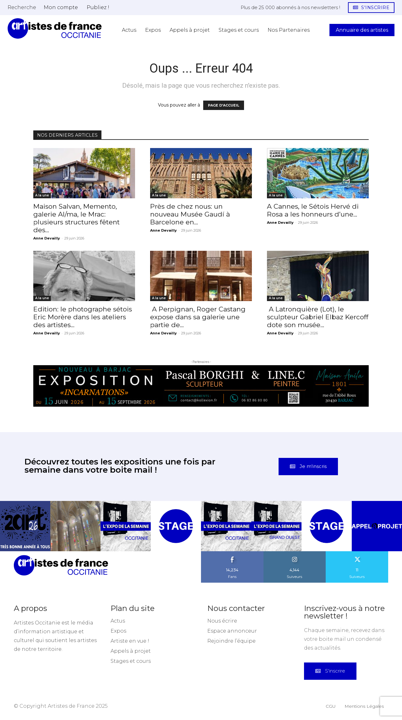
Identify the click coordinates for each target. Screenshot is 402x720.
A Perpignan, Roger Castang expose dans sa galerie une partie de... (198, 317)
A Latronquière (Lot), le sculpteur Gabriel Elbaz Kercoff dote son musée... (317, 317)
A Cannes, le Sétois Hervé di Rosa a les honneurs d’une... (313, 210)
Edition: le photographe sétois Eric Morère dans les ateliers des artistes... (82, 317)
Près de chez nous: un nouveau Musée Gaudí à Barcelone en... (190, 214)
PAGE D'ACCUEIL (223, 105)
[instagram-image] (25, 526)
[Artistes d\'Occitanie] (55, 28)
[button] (22, 7)
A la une (42, 195)
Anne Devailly (46, 238)
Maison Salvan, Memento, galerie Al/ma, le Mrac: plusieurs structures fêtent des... (76, 218)
